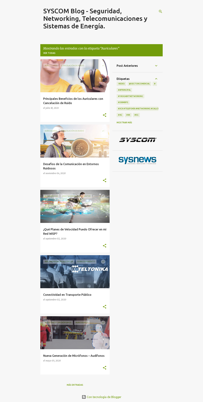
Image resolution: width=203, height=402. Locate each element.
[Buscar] (160, 11)
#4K (128, 115)
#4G (120, 115)
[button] (104, 115)
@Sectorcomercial (139, 84)
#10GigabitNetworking (130, 96)
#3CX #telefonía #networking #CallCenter (141, 108)
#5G (136, 115)
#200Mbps (123, 102)
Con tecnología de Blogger (101, 397)
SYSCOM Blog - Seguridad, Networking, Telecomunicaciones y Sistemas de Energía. (95, 18)
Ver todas (49, 53)
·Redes (121, 84)
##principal (124, 90)
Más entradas (75, 385)
